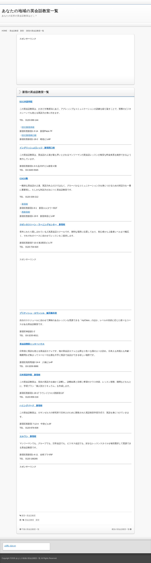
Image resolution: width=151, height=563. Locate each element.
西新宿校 (26, 212)
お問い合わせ (10, 546)
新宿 (23, 516)
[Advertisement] (75, 61)
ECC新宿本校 (28, 127)
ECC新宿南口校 (29, 135)
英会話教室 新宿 (32, 520)
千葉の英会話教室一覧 (30, 529)
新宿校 (25, 204)
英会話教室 (31, 516)
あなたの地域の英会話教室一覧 (30, 11)
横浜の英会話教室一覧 (120, 529)
